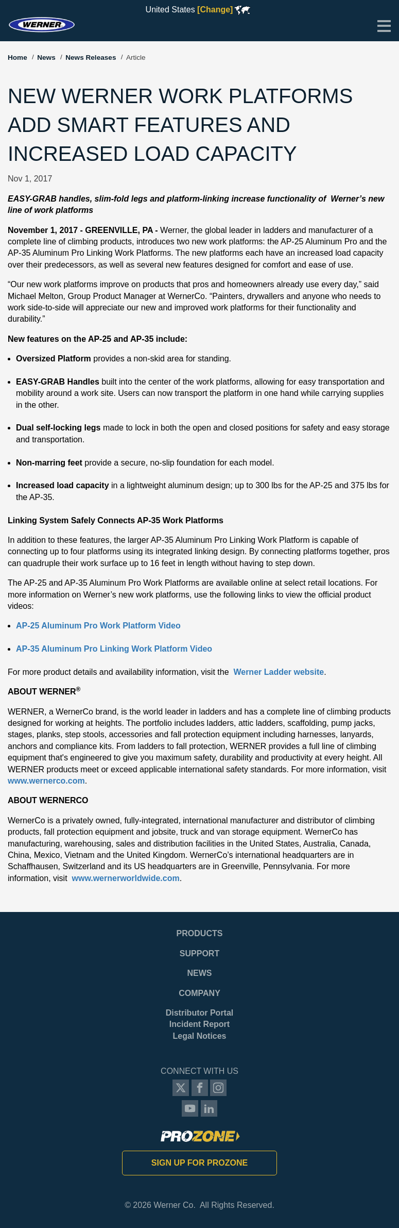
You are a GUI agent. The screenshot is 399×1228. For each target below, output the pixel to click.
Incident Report (199, 1024)
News (46, 57)
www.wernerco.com (46, 780)
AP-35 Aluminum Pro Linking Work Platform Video (114, 648)
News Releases (90, 57)
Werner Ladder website (278, 672)
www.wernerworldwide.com (125, 878)
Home (17, 57)
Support (199, 953)
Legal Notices (199, 1036)
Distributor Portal (200, 1012)
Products (200, 933)
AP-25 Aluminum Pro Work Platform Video (98, 625)
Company (199, 993)
